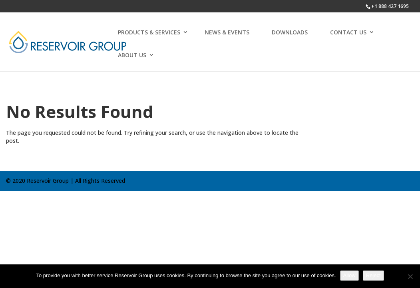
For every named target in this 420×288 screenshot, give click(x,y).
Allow (349, 275)
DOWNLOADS (290, 32)
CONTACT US (348, 32)
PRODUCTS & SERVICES (149, 32)
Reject (373, 275)
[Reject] (410, 276)
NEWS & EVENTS (227, 32)
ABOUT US (132, 55)
